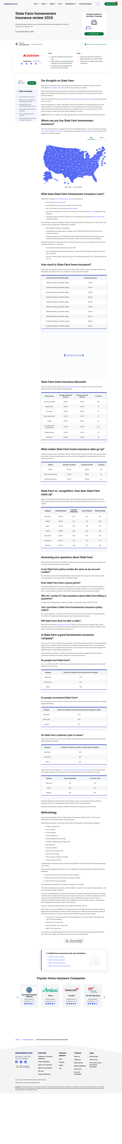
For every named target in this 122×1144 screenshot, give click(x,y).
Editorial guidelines (80, 1066)
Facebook (16, 1062)
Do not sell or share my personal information (95, 1065)
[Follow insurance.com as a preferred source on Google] (74, 941)
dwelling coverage (59, 202)
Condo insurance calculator (56, 960)
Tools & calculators (44, 1061)
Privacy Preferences (44, 1074)
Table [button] (101, 137)
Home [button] (43, 4)
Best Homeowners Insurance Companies (80, 99)
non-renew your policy (63, 624)
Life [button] (59, 4)
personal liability (97, 217)
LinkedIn (25, 1061)
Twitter (21, 1061)
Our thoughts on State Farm (26, 97)
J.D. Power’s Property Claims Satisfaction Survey (75, 770)
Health (61, 1065)
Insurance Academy (85, 4)
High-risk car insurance (45, 1068)
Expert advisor (78, 1063)
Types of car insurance (45, 1065)
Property (61, 1062)
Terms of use (93, 1059)
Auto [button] (35, 4)
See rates (31, 83)
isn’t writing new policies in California (52, 131)
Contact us (77, 1059)
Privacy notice (93, 1056)
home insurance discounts (70, 387)
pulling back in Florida (89, 131)
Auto (60, 1059)
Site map (41, 1071)
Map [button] (91, 137)
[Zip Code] (94, 28)
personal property (72, 208)
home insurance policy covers (64, 199)
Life (60, 1068)
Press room (77, 1069)
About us (77, 1056)
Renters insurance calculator (57, 963)
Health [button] (52, 4)
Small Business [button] (70, 4)
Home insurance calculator (56, 957)
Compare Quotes (111, 4)
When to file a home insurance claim (59, 966)
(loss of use (91, 211)
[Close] (42, 44)
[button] (98, 3)
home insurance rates (54, 88)
